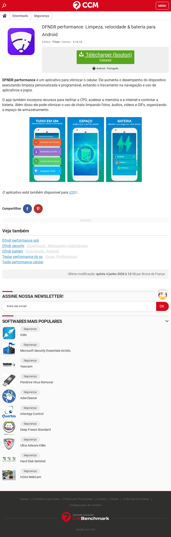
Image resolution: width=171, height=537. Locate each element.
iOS (71, 192)
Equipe (24, 499)
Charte (114, 499)
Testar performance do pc (22, 257)
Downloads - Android (42, 251)
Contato (101, 499)
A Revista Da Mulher (136, 499)
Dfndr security (13, 246)
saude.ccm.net (85, 529)
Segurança (41, 16)
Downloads (20, 16)
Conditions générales (46, 499)
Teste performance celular (22, 262)
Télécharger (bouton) (105, 57)
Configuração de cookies (85, 505)
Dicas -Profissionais (61, 257)
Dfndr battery (12, 251)
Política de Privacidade (78, 499)
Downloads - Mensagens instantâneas (57, 246)
